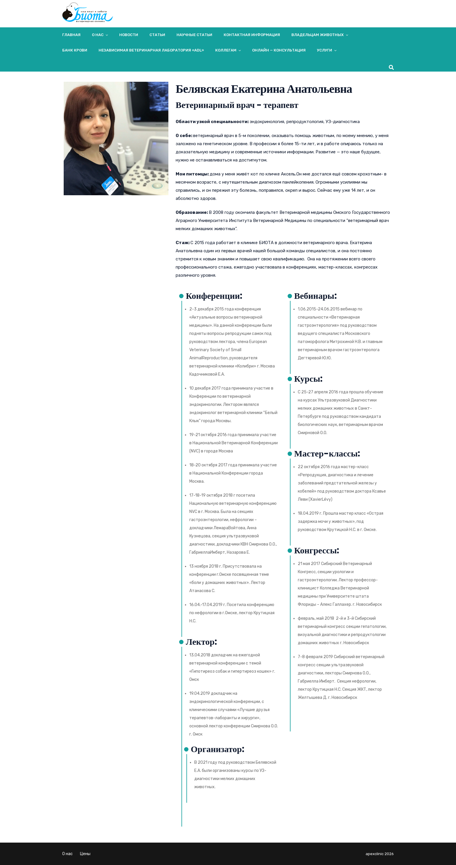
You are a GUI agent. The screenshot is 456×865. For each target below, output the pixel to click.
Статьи (157, 35)
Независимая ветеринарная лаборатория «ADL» (151, 50)
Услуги (324, 50)
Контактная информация (252, 35)
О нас (98, 35)
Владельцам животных (317, 35)
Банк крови (74, 50)
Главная (71, 35)
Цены (85, 853)
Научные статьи (194, 35)
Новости (128, 35)
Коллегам (225, 50)
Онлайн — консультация (279, 50)
